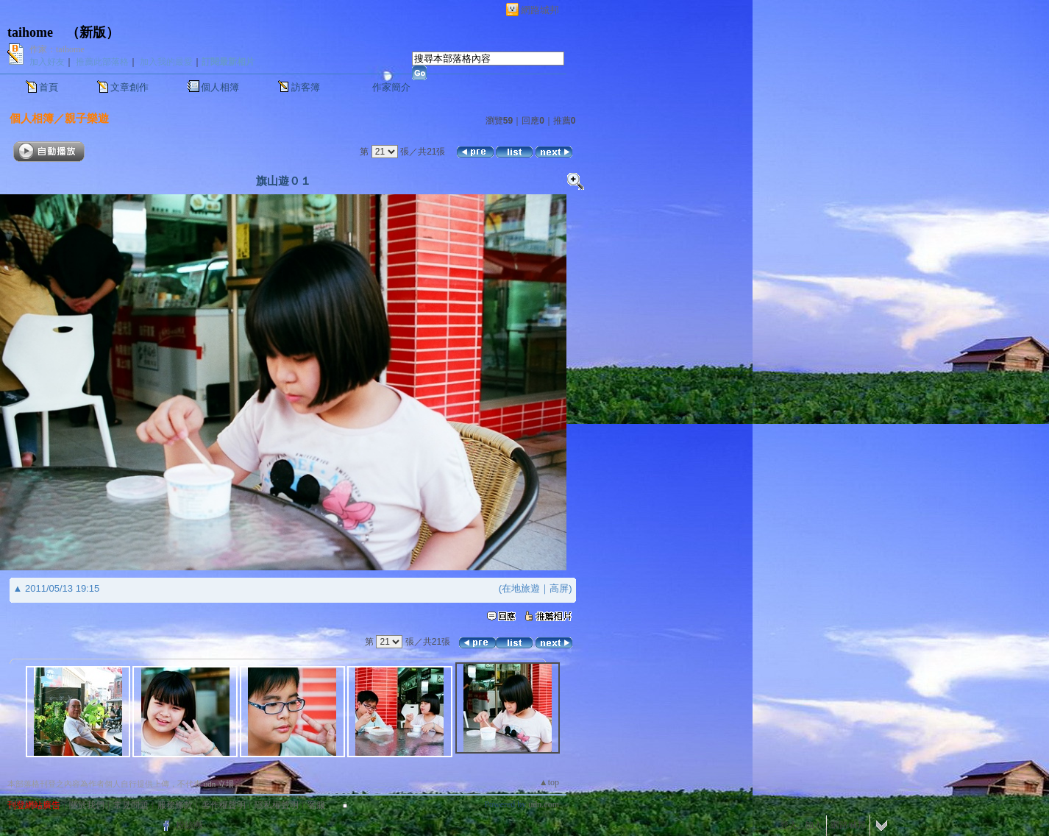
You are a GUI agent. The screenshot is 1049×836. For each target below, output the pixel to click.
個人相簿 (220, 87)
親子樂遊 (87, 118)
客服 (316, 805)
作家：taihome (57, 49)
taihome (30, 32)
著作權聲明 (224, 805)
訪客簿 (305, 87)
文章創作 (129, 87)
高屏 (559, 588)
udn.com (543, 804)
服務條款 (175, 805)
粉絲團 (189, 825)
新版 (92, 32)
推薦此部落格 (102, 62)
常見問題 (131, 805)
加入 (813, 825)
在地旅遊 (521, 588)
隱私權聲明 (277, 805)
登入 (788, 825)
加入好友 (47, 62)
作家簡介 (391, 87)
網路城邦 (540, 9)
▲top (549, 782)
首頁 (48, 87)
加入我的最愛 (166, 62)
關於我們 (86, 805)
